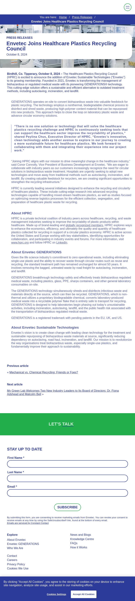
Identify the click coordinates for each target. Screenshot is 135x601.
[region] (67, 588)
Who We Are (15, 548)
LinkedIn (72, 242)
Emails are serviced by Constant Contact (28, 523)
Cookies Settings (56, 594)
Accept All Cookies (83, 594)
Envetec (66, 7)
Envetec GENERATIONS (23, 543)
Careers (12, 560)
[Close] (129, 582)
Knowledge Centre (82, 539)
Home (63, 17)
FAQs (74, 543)
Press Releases (82, 17)
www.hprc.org (30, 242)
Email (12, 486)
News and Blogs (80, 534)
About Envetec (16, 539)
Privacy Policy (16, 564)
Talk (68, 424)
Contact (12, 555)
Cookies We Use (17, 568)
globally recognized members (95, 225)
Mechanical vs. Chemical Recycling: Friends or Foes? (43, 372)
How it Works (78, 547)
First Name (15, 457)
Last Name (15, 472)
